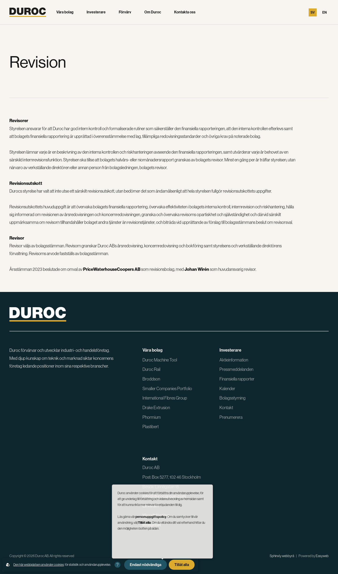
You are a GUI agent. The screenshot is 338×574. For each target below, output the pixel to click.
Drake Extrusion (156, 407)
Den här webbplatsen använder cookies (38, 564)
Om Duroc (152, 12)
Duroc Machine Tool (159, 359)
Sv (313, 12)
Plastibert (150, 426)
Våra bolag (64, 12)
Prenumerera (230, 417)
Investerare (96, 12)
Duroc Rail (151, 369)
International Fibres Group (164, 398)
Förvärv (125, 12)
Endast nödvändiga (145, 564)
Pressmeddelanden (236, 369)
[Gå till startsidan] (27, 12)
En (324, 12)
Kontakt (226, 407)
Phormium (151, 417)
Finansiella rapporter (236, 378)
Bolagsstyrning (232, 398)
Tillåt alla (181, 564)
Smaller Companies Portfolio (167, 388)
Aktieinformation (233, 359)
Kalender (227, 388)
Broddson (151, 378)
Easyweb (322, 556)
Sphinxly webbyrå (282, 556)
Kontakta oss (185, 12)
